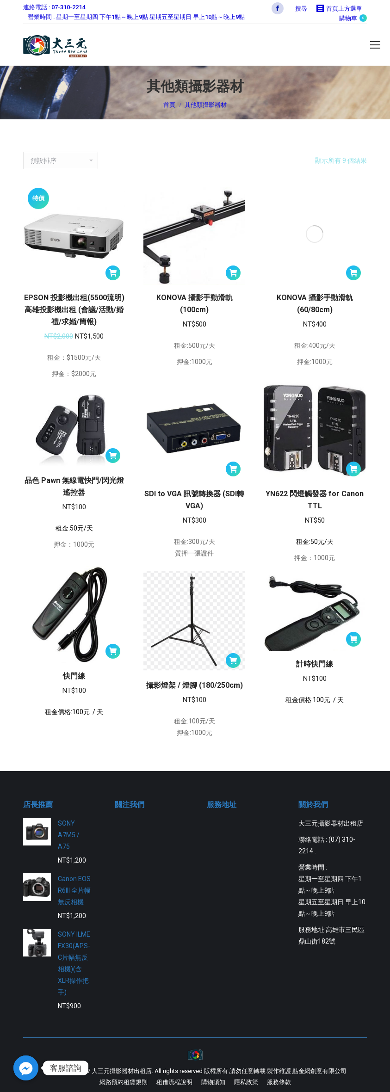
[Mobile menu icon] (375, 44)
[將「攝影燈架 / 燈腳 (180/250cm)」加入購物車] (233, 660)
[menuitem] (123, 1082)
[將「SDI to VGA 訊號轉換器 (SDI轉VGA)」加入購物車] (233, 469)
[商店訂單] (60, 160)
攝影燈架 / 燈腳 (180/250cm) (194, 685)
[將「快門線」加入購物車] (112, 651)
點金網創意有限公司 (319, 1070)
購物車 (353, 18)
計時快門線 (314, 664)
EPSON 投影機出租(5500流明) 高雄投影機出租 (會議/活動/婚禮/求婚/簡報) (74, 309)
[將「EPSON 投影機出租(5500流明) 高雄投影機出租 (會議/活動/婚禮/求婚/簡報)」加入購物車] (112, 272)
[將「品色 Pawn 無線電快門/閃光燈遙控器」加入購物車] (112, 455)
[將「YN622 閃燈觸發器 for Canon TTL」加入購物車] (353, 469)
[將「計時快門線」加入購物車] (353, 639)
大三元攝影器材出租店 (122, 1070)
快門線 (74, 676)
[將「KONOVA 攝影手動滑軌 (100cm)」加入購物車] (233, 272)
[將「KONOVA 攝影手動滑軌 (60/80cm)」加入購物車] (353, 272)
